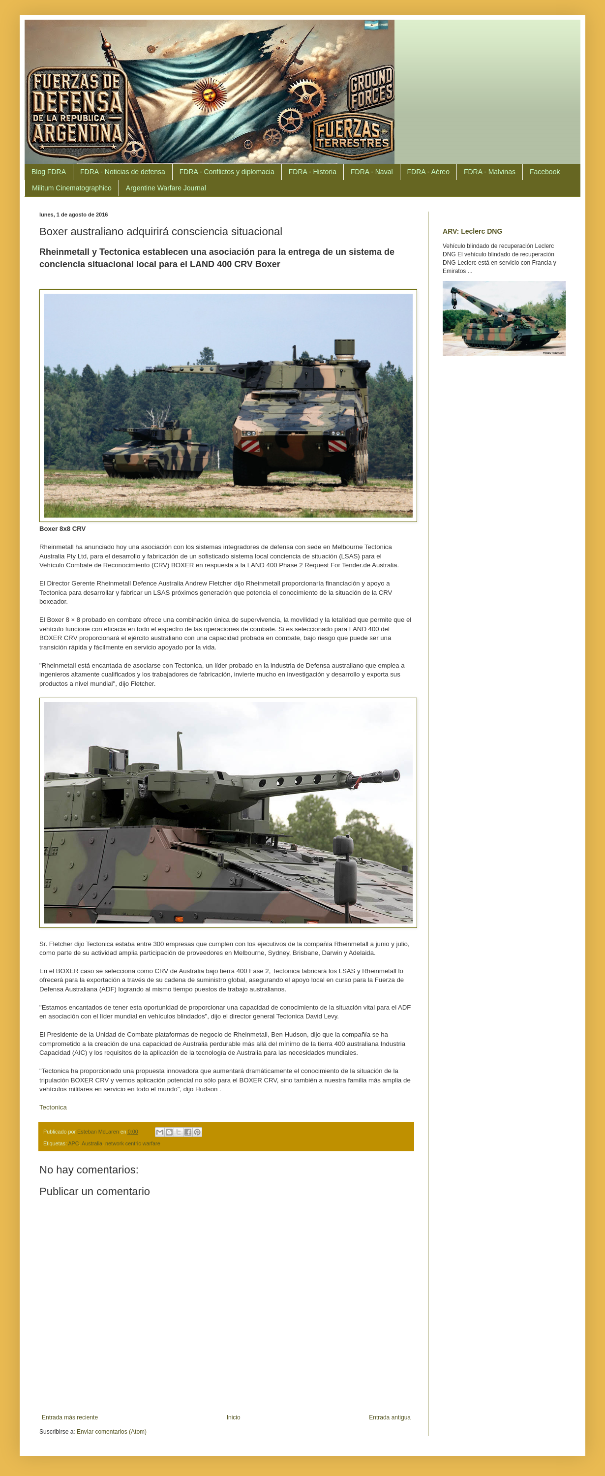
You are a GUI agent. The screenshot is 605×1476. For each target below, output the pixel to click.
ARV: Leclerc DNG (472, 231)
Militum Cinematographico (72, 188)
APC (73, 1143)
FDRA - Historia (312, 172)
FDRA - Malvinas (489, 172)
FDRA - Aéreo (428, 172)
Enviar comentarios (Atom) (112, 1431)
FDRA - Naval (372, 172)
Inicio (234, 1417)
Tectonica (53, 1107)
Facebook (545, 172)
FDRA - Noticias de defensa (122, 172)
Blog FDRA (48, 172)
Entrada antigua (390, 1417)
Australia (92, 1143)
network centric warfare (132, 1143)
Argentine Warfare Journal (166, 188)
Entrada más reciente (70, 1417)
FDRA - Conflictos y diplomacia (227, 172)
